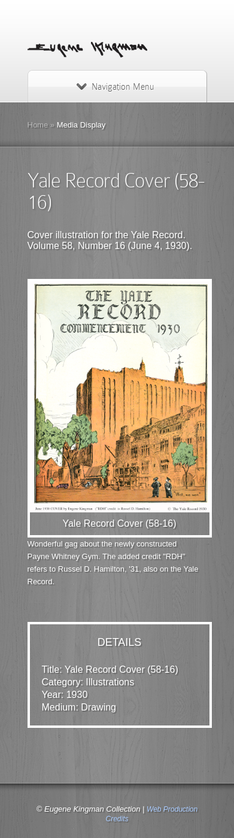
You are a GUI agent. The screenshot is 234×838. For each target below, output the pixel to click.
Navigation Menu (115, 87)
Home (38, 124)
